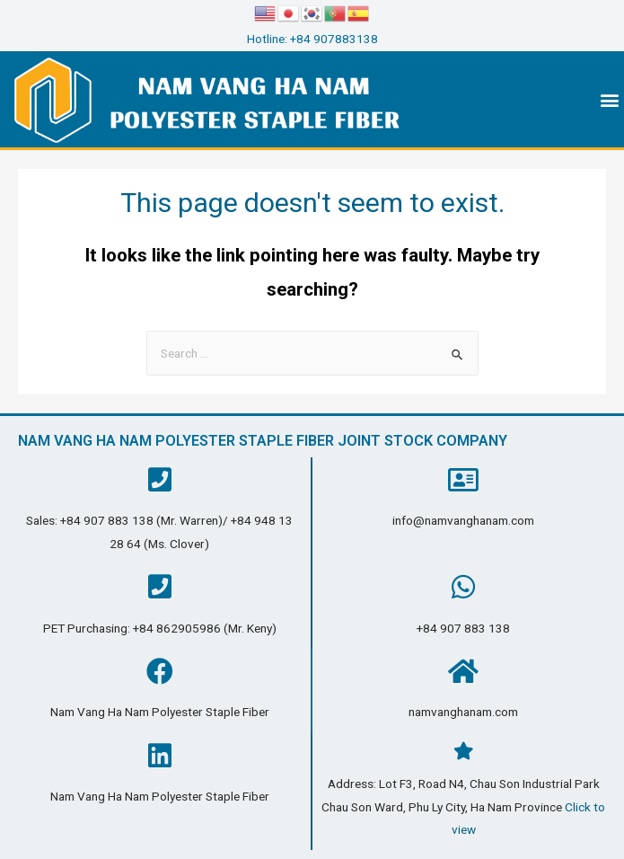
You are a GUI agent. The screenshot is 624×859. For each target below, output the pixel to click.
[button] (609, 99)
